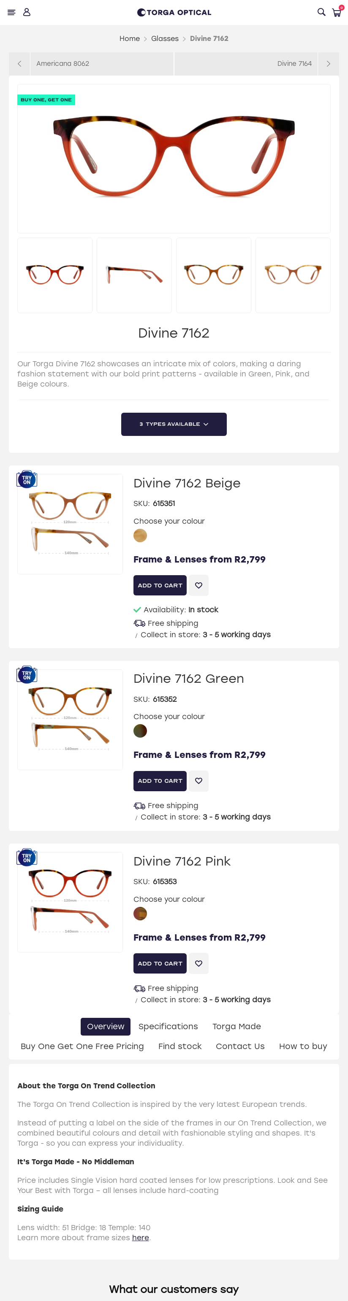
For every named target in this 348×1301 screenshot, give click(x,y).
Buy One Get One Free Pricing (81, 1046)
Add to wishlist (199, 585)
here (140, 1238)
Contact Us (240, 1046)
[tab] (105, 1027)
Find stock (179, 1046)
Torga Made (237, 1026)
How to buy (304, 1046)
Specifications (168, 1026)
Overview (105, 1026)
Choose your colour (169, 521)
